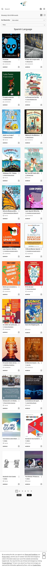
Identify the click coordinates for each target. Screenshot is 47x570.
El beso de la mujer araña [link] (32, 59)
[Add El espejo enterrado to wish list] (19, 105)
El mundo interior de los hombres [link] (10, 363)
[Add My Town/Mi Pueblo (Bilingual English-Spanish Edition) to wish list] (41, 181)
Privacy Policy (6, 557)
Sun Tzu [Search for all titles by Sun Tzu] (28, 365)
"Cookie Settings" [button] (7, 563)
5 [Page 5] (28, 491)
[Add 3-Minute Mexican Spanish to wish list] (41, 257)
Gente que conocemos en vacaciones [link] (10, 287)
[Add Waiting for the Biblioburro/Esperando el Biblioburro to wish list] (41, 143)
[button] (41, 15)
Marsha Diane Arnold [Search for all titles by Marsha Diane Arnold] (9, 175)
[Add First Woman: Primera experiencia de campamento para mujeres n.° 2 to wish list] (41, 484)
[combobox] (20, 9)
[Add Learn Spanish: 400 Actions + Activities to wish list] (19, 257)
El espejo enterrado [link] (8, 97)
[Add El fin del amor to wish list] (41, 295)
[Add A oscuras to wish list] (19, 67)
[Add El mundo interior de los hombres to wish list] (19, 371)
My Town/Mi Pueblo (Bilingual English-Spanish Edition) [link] (33, 173)
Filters (4, 25)
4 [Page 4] (25, 491)
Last (29, 495)
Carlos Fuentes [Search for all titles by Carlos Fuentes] (7, 99)
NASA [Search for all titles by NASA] (5, 441)
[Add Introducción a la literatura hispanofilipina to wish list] (19, 408)
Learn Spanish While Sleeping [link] (33, 211)
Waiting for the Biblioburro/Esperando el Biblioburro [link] (33, 135)
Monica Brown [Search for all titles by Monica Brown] (30, 137)
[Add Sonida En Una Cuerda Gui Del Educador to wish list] (41, 446)
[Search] (2, 9)
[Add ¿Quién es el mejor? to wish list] (19, 143)
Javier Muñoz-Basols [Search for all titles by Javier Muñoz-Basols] (31, 403)
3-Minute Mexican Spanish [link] (32, 249)
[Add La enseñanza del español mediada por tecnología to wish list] (41, 408)
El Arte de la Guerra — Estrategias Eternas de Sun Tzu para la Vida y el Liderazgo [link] (33, 363)
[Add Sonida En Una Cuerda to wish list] (19, 484)
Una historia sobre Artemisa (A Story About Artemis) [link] (10, 439)
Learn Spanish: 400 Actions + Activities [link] (10, 249)
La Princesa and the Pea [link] (32, 97)
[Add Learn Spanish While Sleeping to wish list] (41, 219)
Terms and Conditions (31, 554)
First (19, 495)
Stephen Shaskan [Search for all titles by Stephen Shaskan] (8, 137)
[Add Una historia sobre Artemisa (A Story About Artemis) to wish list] (19, 446)
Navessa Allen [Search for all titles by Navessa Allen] (7, 61)
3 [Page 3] (22, 491)
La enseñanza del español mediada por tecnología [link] (33, 401)
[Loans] (40, 9)
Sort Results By (5, 20)
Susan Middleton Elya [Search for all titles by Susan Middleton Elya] (32, 99)
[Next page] (31, 491)
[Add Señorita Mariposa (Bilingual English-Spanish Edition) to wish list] (19, 219)
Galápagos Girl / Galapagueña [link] (10, 173)
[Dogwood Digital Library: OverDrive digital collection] (23, 3)
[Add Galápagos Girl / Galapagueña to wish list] (19, 181)
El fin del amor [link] (29, 287)
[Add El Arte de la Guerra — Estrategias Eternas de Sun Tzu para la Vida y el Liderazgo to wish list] (41, 371)
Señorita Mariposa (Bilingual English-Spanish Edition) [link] (10, 211)
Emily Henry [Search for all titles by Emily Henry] (7, 289)
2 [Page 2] (19, 491)
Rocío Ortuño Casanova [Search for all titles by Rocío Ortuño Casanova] (9, 403)
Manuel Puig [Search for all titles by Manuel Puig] (30, 61)
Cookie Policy (37, 565)
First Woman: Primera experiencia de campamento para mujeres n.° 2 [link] (33, 476)
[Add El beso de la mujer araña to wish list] (41, 67)
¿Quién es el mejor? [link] (8, 135)
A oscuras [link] (5, 59)
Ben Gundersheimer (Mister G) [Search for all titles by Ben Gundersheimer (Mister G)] (11, 213)
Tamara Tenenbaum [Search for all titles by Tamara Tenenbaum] (31, 289)
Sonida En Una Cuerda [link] (9, 476)
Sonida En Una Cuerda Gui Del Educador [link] (33, 439)
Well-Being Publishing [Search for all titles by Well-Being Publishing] (9, 365)
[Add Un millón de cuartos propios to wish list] (19, 332)
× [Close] (44, 556)
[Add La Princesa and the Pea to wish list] (41, 105)
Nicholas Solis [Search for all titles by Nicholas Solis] (30, 175)
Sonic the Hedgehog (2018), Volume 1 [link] (33, 325)
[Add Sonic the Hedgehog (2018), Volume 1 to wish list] (41, 333)
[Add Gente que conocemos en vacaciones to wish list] (19, 295)
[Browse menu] (44, 9)
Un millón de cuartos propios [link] (10, 325)
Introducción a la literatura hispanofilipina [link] (10, 401)
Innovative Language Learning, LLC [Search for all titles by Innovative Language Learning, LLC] (34, 213)
